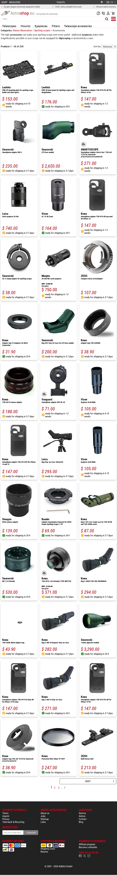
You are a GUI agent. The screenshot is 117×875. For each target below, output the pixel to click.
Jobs (43, 816)
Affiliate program (87, 844)
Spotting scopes (42, 30)
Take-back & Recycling (13, 821)
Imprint (5, 816)
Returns (44, 851)
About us (45, 813)
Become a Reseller (88, 847)
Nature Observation (22, 30)
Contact (83, 819)
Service (82, 813)
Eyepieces (41, 26)
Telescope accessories (78, 26)
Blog (81, 821)
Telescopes (9, 26)
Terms (5, 813)
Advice (82, 816)
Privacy (5, 819)
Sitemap (45, 819)
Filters (56, 26)
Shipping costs (48, 848)
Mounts (25, 26)
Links (43, 821)
